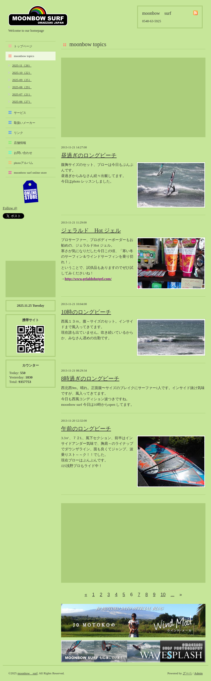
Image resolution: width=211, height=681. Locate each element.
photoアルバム (23, 162)
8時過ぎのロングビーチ (90, 378)
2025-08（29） (22, 87)
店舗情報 (20, 142)
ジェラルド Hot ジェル (91, 230)
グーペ (187, 673)
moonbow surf (38, 16)
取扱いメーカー (24, 122)
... (172, 594)
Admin (198, 673)
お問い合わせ (23, 152)
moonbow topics (24, 56)
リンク (18, 132)
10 (162, 594)
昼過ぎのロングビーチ (89, 155)
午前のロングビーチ (86, 429)
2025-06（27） (22, 101)
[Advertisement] (133, 97)
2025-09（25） (22, 80)
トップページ (23, 46)
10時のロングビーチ (86, 312)
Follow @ (10, 208)
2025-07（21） (22, 94)
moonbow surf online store (30, 172)
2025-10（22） (22, 72)
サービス (20, 112)
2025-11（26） (21, 65)
